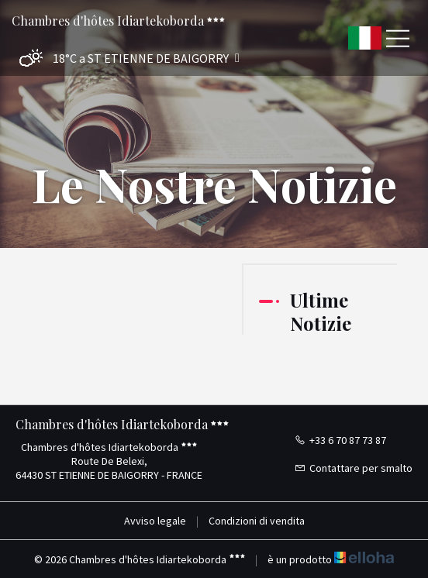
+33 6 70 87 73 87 (340, 440)
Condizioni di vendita (257, 521)
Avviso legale (155, 521)
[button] (126, 58)
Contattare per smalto (353, 468)
